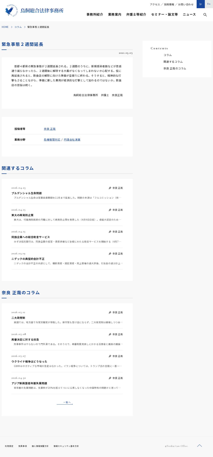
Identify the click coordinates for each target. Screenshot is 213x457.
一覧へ (67, 403)
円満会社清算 (72, 139)
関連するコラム (173, 62)
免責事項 (24, 447)
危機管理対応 (52, 139)
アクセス (155, 4)
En (209, 3)
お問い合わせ (186, 4)
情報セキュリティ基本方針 (74, 447)
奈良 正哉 (50, 129)
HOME (5, 26)
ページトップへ (199, 447)
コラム (18, 26)
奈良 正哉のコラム (175, 68)
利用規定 (10, 447)
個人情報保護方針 (44, 447)
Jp (200, 3)
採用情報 (169, 4)
